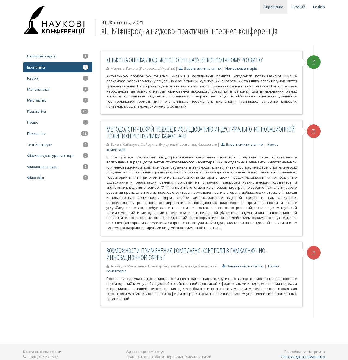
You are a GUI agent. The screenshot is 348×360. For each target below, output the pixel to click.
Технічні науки (57, 144)
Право (57, 122)
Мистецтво (57, 100)
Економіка (57, 67)
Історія (57, 78)
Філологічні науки (57, 166)
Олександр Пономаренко (303, 356)
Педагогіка (57, 111)
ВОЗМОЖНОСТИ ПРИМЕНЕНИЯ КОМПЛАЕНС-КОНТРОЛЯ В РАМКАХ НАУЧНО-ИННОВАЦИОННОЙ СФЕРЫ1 (186, 254)
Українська (273, 6)
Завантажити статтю (200, 68)
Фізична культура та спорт (57, 155)
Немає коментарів (241, 68)
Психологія (57, 133)
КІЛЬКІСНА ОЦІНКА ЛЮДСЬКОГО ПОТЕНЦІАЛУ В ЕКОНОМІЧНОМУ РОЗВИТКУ (184, 60)
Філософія (57, 177)
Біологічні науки (57, 56)
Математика (57, 89)
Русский (298, 6)
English (319, 6)
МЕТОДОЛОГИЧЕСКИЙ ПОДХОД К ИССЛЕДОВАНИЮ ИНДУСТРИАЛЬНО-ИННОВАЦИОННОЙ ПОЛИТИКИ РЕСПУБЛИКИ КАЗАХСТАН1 (200, 132)
